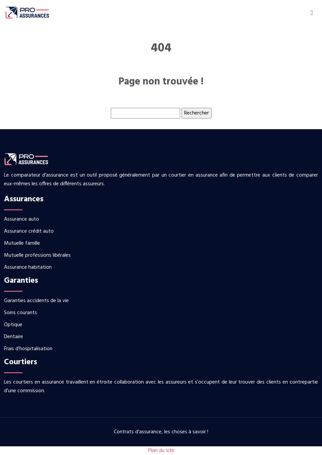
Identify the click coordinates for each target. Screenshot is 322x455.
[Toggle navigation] (312, 13)
